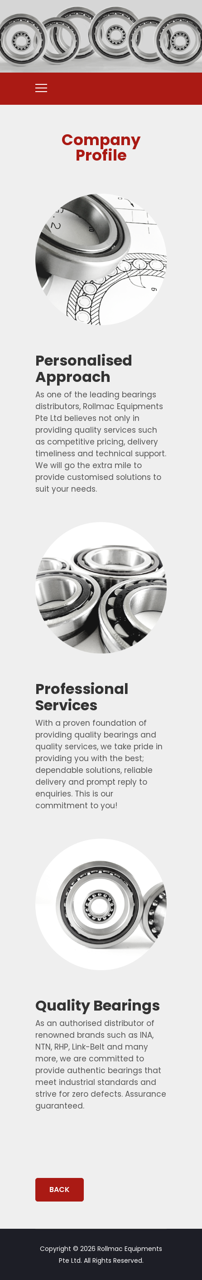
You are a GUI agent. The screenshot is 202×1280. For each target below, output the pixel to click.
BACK (59, 1189)
